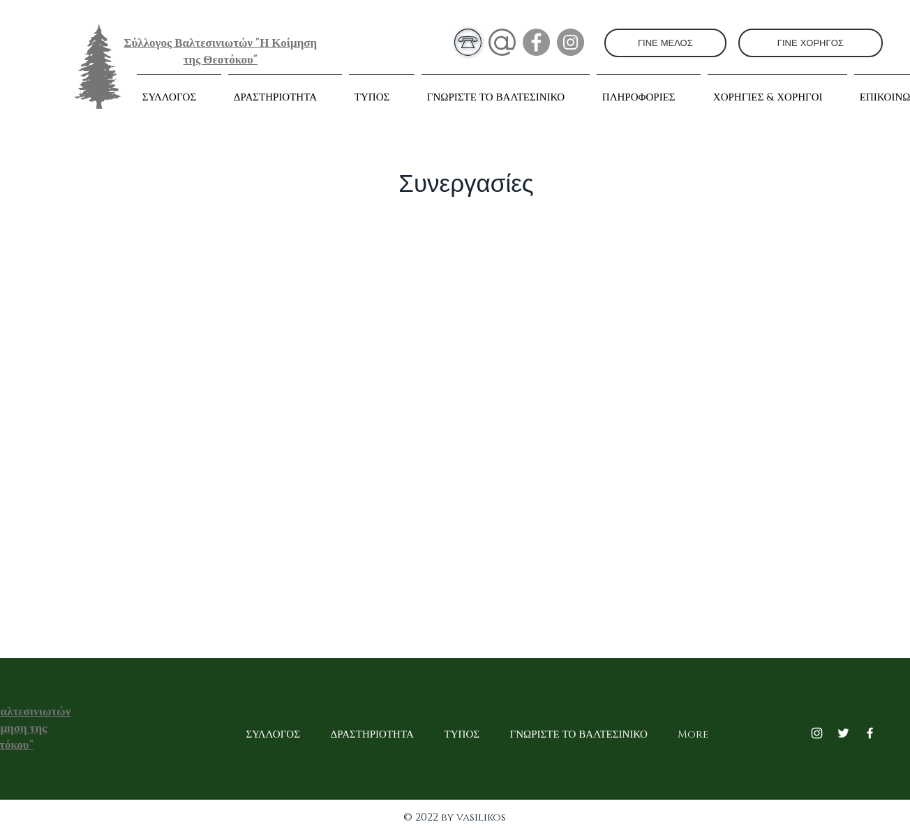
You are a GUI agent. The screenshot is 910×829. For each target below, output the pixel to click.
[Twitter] (843, 733)
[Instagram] (570, 42)
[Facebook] (536, 42)
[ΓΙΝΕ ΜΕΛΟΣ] (665, 43)
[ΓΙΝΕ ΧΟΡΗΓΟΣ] (810, 43)
